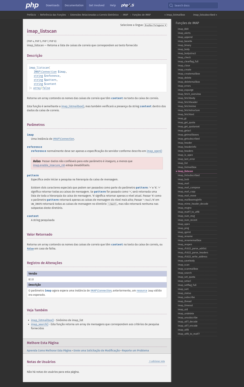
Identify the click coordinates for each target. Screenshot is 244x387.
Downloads (52, 5)
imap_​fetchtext (186, 114)
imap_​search (185, 272)
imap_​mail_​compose (189, 187)
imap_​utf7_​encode (188, 325)
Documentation (74, 5)
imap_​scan (183, 264)
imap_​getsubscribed (189, 138)
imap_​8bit (183, 29)
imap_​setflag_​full (187, 285)
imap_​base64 (185, 41)
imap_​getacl (184, 130)
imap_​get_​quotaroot (189, 126)
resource (142, 290)
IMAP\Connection (45, 71)
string (38, 75)
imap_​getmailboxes (188, 134)
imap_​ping (183, 228)
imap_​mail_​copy (186, 191)
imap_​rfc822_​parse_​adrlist (192, 248)
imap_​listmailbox (187, 167)
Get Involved (97, 5)
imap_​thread (184, 301)
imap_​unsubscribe (188, 317)
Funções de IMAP (141, 14)
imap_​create (184, 69)
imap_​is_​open (185, 155)
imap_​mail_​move (187, 195)
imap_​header (185, 142)
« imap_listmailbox (174, 14)
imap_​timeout (185, 305)
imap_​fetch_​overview (189, 94)
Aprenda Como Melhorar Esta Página (49, 350)
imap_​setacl (184, 281)
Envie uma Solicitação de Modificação (97, 350)
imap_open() (154, 151)
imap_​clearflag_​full (188, 61)
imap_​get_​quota (186, 122)
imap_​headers (185, 151)
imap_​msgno (184, 207)
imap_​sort (183, 289)
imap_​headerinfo (187, 146)
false (46, 88)
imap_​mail (183, 183)
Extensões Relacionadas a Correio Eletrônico (94, 14)
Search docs (179, 5)
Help (113, 5)
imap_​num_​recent (187, 220)
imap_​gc (182, 118)
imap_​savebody (186, 260)
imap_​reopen (185, 244)
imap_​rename (185, 236)
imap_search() (39, 324)
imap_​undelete (186, 313)
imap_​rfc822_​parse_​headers (193, 252)
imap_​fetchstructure (189, 110)
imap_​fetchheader (188, 102)
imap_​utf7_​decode (188, 321)
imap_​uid (183, 309)
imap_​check (184, 57)
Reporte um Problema (135, 350)
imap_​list (183, 163)
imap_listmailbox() (72, 106)
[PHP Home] (32, 5)
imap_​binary (184, 45)
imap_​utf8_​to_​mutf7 (189, 333)
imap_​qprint (184, 232)
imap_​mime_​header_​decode (193, 203)
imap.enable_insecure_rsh (49, 165)
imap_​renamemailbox (189, 240)
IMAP (125, 14)
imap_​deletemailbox (189, 81)
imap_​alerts (184, 33)
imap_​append (185, 37)
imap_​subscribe (186, 297)
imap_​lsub (183, 179)
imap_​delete (184, 77)
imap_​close (184, 65)
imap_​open (184, 224)
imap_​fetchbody (186, 98)
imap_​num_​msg (186, 216)
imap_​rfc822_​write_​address (192, 256)
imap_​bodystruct (187, 53)
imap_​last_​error (186, 159)
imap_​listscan (185, 171)
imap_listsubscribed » (205, 14)
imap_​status (184, 293)
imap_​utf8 (183, 329)
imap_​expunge (186, 90)
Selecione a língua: (131, 25)
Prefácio (31, 14)
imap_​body (184, 49)
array (37, 88)
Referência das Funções (53, 14)
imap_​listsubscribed (189, 175)
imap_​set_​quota (186, 277)
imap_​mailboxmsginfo (190, 199)
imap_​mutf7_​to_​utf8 (188, 212)
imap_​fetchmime (187, 106)
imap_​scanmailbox (188, 268)
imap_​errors (184, 86)
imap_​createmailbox (189, 73)
